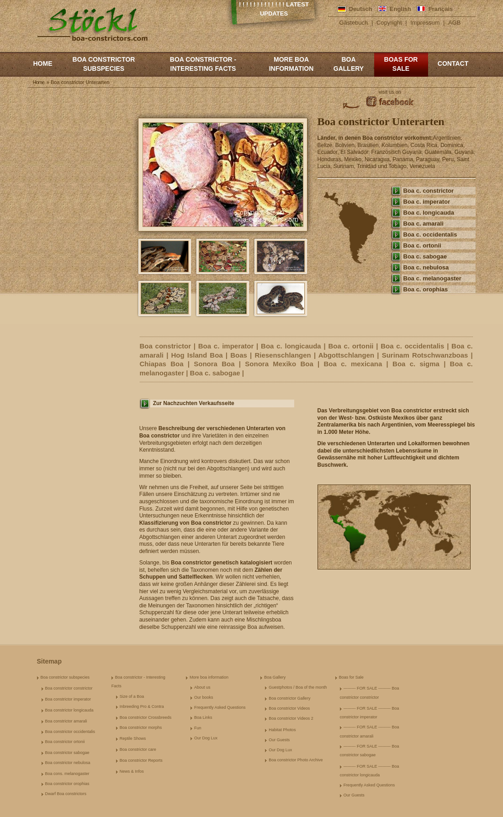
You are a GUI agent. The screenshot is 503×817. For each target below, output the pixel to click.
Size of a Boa (132, 696)
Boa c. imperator (426, 201)
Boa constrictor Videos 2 (291, 718)
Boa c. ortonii (422, 245)
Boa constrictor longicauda (69, 710)
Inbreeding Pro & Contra (142, 706)
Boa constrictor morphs (141, 727)
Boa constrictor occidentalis (70, 731)
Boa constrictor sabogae (67, 752)
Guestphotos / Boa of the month (298, 687)
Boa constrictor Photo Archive (296, 760)
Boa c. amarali (423, 223)
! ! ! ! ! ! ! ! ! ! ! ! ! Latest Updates (274, 9)
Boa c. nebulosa (426, 267)
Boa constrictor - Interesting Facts (203, 64)
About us (202, 687)
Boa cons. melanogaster (67, 773)
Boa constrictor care (138, 749)
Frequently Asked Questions (220, 707)
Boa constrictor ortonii (65, 741)
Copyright (389, 22)
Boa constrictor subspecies (104, 64)
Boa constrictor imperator (68, 699)
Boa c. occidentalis (430, 234)
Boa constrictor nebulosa (67, 762)
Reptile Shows (133, 738)
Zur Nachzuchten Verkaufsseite (193, 403)
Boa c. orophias (425, 289)
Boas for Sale (401, 64)
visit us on (390, 92)
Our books (203, 697)
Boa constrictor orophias (67, 783)
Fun (197, 728)
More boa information (291, 64)
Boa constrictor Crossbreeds (146, 717)
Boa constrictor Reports (141, 760)
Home (43, 63)
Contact (453, 63)
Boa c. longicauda (428, 212)
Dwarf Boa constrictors (66, 793)
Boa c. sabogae (425, 256)
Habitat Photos (282, 729)
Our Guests (279, 740)
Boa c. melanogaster (432, 278)
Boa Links (203, 717)
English (400, 8)
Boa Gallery (349, 64)
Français (441, 8)
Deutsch (360, 8)
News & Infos (132, 771)
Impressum (424, 22)
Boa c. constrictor (428, 190)
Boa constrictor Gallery (289, 698)
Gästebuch (353, 22)
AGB (454, 22)
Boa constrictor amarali (66, 721)
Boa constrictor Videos (289, 708)
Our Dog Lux (205, 738)
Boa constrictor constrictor (69, 688)
